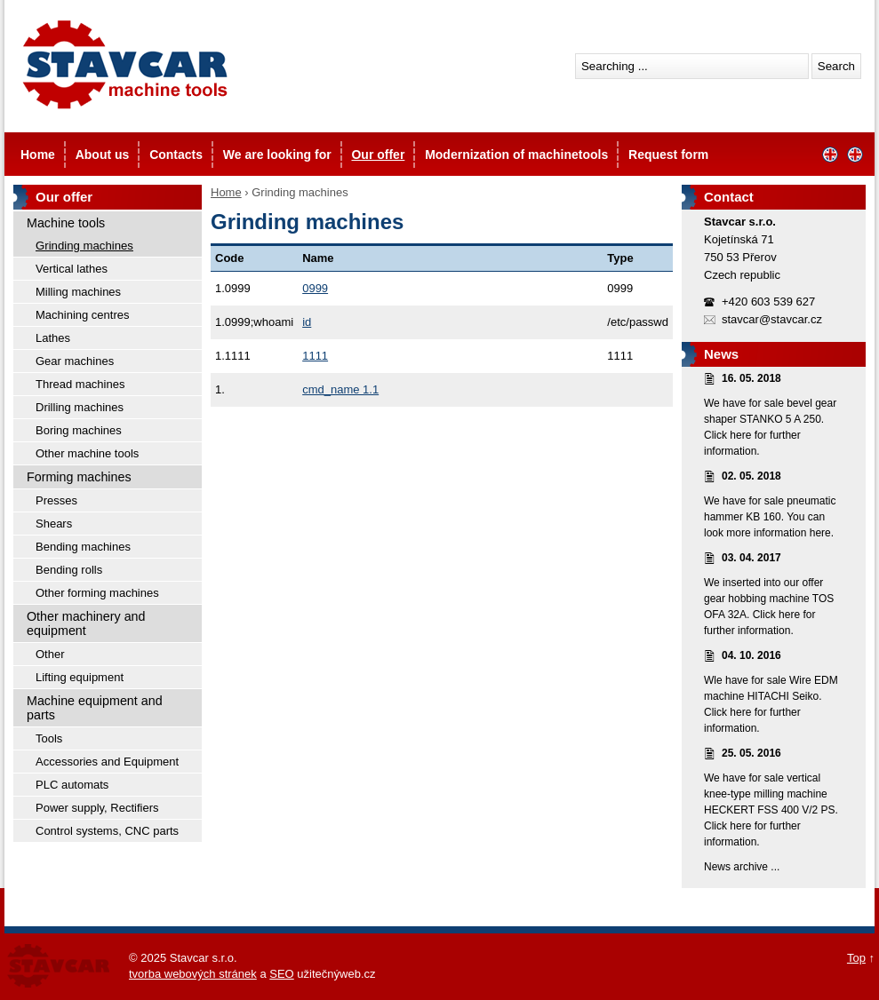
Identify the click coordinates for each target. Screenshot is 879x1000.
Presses (56, 500)
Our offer (377, 154)
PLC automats (72, 784)
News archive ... (741, 867)
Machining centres (83, 314)
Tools (49, 738)
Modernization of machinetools (516, 154)
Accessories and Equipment (107, 761)
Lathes (53, 338)
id (306, 322)
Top (856, 957)
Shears (54, 523)
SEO (281, 973)
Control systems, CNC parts (107, 830)
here (740, 435)
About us (103, 154)
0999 (315, 288)
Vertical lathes (72, 268)
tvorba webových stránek (193, 973)
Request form (668, 154)
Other (50, 654)
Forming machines (79, 477)
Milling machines (78, 291)
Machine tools (66, 223)
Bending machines (83, 546)
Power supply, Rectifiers (97, 807)
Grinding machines (84, 245)
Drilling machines (80, 407)
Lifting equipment (80, 677)
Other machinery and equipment (86, 623)
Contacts (176, 154)
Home (37, 154)
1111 (315, 355)
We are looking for (277, 154)
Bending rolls (69, 569)
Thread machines (80, 384)
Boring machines (79, 430)
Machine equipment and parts (95, 708)
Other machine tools (87, 453)
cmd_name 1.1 (340, 389)
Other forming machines (97, 592)
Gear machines (75, 361)
